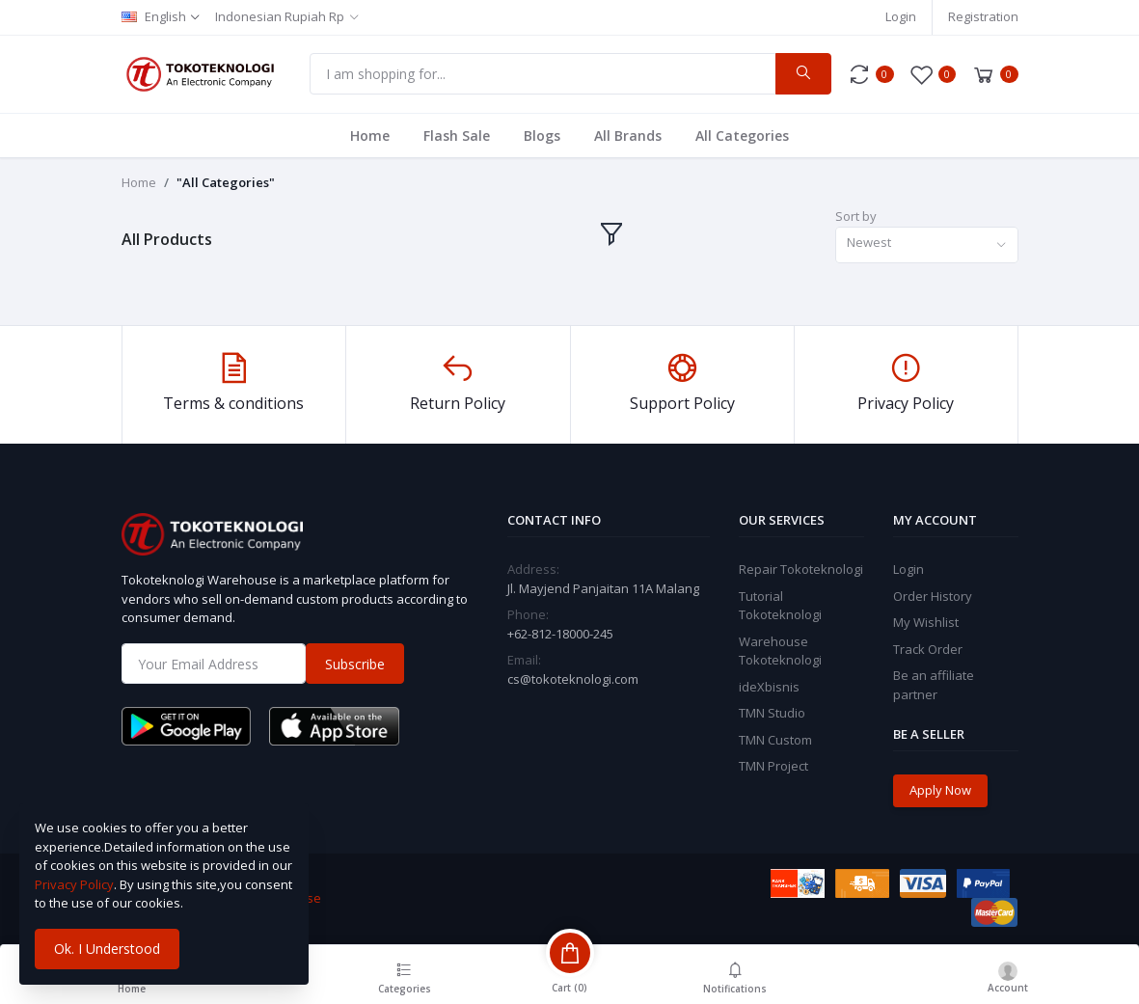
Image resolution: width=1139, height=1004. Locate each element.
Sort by (856, 216)
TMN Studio (772, 712)
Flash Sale (456, 135)
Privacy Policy (74, 884)
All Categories (742, 135)
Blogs (542, 135)
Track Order (928, 649)
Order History (932, 596)
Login (900, 16)
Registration (983, 16)
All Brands (628, 135)
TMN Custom (775, 739)
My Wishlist (926, 622)
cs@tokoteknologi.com (572, 679)
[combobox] (926, 245)
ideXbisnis (769, 686)
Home (370, 135)
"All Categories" (225, 182)
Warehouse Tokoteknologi (780, 651)
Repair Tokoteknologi (801, 569)
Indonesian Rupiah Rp (279, 16)
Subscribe (355, 664)
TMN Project (773, 765)
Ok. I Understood (107, 948)
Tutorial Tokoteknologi (780, 605)
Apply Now (940, 790)
